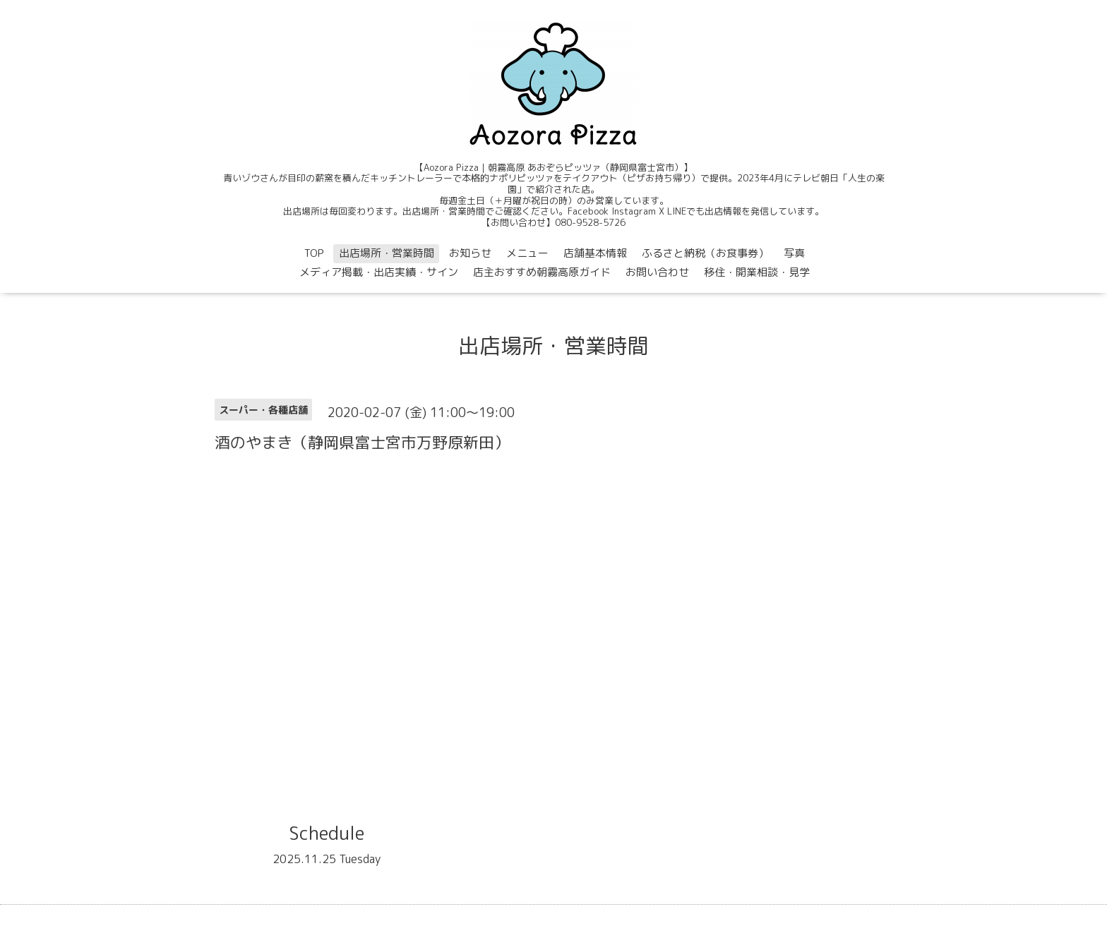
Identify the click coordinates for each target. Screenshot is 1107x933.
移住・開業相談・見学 (757, 272)
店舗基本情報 (595, 253)
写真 (794, 253)
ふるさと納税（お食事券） (705, 253)
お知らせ (470, 253)
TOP (314, 253)
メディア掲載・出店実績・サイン (378, 272)
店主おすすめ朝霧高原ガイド (542, 272)
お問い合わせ (657, 272)
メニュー (527, 253)
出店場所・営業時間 (386, 253)
